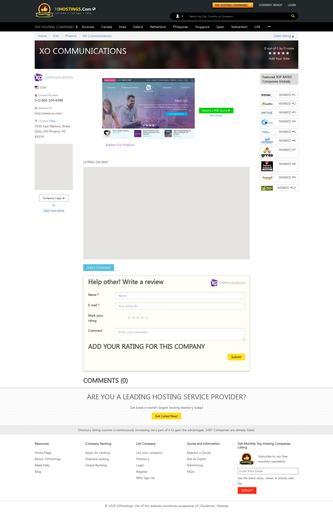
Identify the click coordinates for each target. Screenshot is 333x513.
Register (142, 471)
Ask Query (216, 115)
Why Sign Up (145, 478)
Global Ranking (96, 465)
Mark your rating (95, 318)
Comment (95, 330)
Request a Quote (199, 452)
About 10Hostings (48, 459)
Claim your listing (53, 210)
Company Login (54, 198)
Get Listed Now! (166, 416)
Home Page (43, 452)
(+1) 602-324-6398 (49, 100)
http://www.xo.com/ (48, 113)
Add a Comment (98, 267)
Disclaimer (207, 506)
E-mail (93, 305)
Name (93, 294)
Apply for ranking (97, 452)
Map (52, 121)
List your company (149, 452)
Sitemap (222, 506)
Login (140, 465)
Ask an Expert (196, 459)
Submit (236, 357)
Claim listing (284, 36)
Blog (38, 471)
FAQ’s (191, 471)
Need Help (42, 465)
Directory (142, 459)
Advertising (195, 465)
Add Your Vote (279, 58)
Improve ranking (97, 459)
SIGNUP (247, 490)
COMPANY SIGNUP (270, 5)
